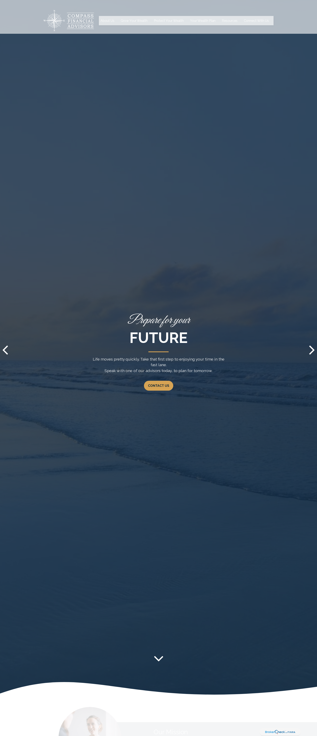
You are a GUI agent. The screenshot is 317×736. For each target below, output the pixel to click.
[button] (107, 13)
